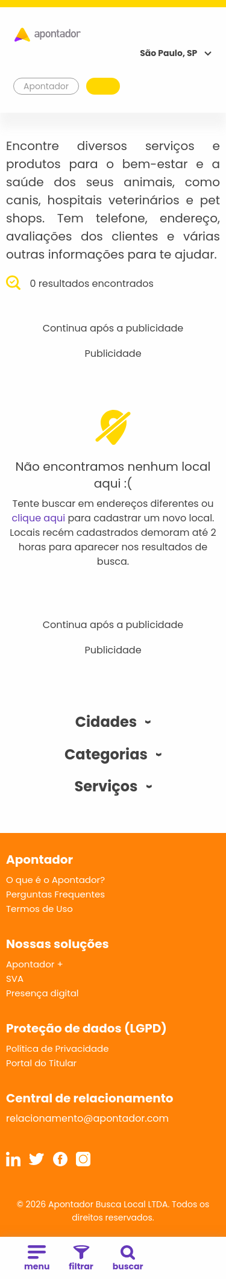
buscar (128, 1258)
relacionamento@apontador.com (87, 1118)
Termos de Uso (39, 908)
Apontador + (34, 964)
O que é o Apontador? (55, 879)
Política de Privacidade (57, 1048)
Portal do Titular (41, 1063)
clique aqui (39, 518)
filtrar (81, 1258)
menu (36, 1258)
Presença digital (42, 993)
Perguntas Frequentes (55, 894)
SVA (15, 978)
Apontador (46, 86)
